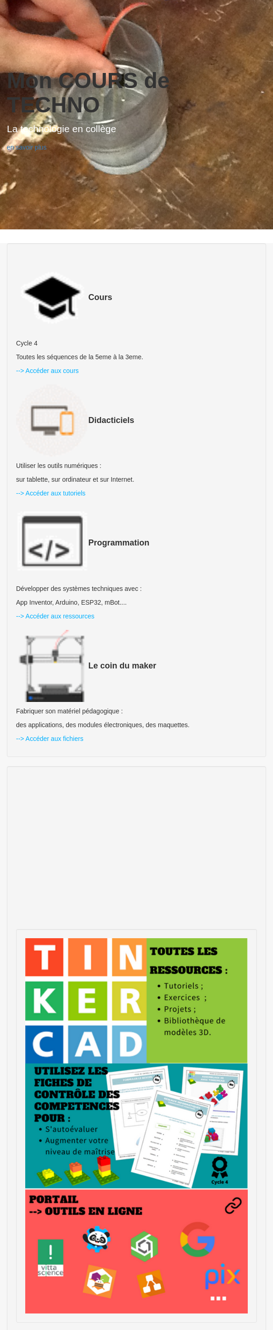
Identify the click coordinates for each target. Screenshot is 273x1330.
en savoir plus (26, 147)
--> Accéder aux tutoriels (50, 493)
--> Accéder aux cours (47, 370)
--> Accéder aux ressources (55, 616)
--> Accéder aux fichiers (50, 738)
